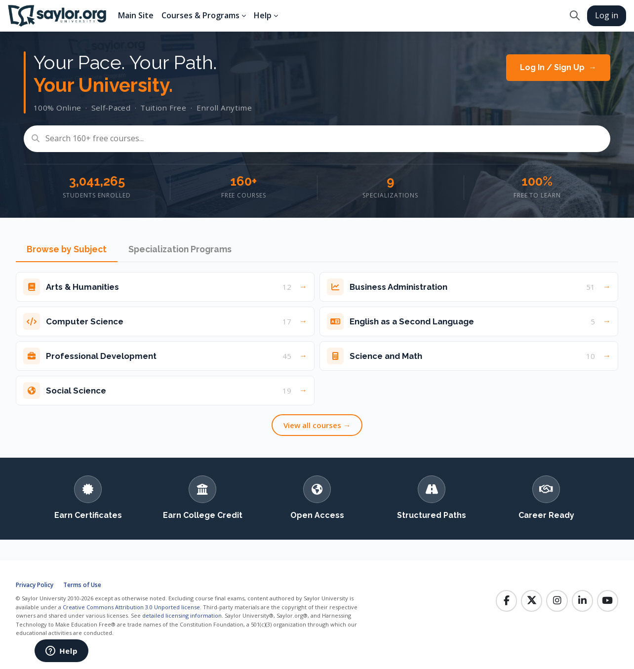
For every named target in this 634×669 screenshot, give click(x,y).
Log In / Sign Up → (558, 67)
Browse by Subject (67, 249)
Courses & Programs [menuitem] (200, 15)
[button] (574, 16)
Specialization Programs (180, 249)
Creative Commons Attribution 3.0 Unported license (131, 607)
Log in (606, 15)
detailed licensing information (182, 615)
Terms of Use (82, 585)
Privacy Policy (34, 585)
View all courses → (317, 425)
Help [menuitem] (263, 15)
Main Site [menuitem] (136, 15)
